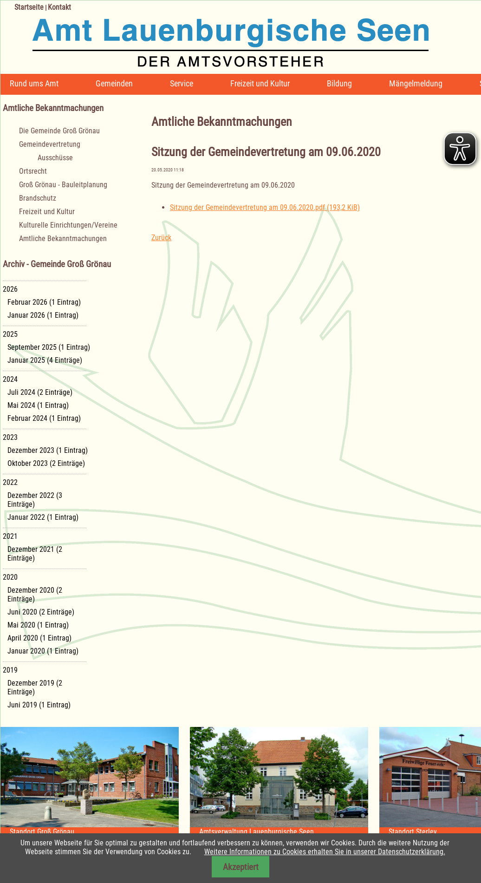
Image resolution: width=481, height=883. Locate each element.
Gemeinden (114, 83)
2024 (10, 379)
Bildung (339, 83)
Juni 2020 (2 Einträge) (40, 612)
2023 (10, 437)
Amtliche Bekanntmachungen (63, 238)
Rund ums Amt (34, 83)
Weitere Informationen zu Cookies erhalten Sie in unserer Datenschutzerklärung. (324, 851)
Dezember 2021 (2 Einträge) (34, 554)
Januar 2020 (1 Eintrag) (42, 651)
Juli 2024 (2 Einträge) (39, 392)
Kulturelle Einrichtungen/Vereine (68, 225)
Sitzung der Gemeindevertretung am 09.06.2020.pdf (265, 207)
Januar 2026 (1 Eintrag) (42, 315)
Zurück (161, 237)
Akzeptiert (241, 867)
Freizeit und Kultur (260, 83)
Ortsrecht (33, 171)
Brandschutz (37, 198)
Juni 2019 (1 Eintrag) (39, 704)
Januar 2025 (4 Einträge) (44, 360)
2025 (10, 334)
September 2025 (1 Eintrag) (48, 347)
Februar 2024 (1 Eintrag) (44, 418)
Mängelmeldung (415, 83)
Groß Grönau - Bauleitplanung (63, 184)
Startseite (29, 7)
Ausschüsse (55, 157)
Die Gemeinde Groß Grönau (59, 130)
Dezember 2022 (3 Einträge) (34, 500)
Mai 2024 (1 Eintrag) (38, 405)
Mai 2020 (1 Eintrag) (38, 625)
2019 (10, 670)
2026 (10, 289)
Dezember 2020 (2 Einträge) (34, 594)
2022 (10, 482)
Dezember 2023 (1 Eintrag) (47, 450)
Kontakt (59, 7)
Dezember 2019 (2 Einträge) (34, 687)
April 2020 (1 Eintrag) (39, 638)
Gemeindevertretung (49, 144)
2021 (10, 536)
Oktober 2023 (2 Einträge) (46, 463)
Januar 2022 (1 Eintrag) (42, 517)
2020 (10, 577)
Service (181, 83)
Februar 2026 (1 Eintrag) (44, 302)
